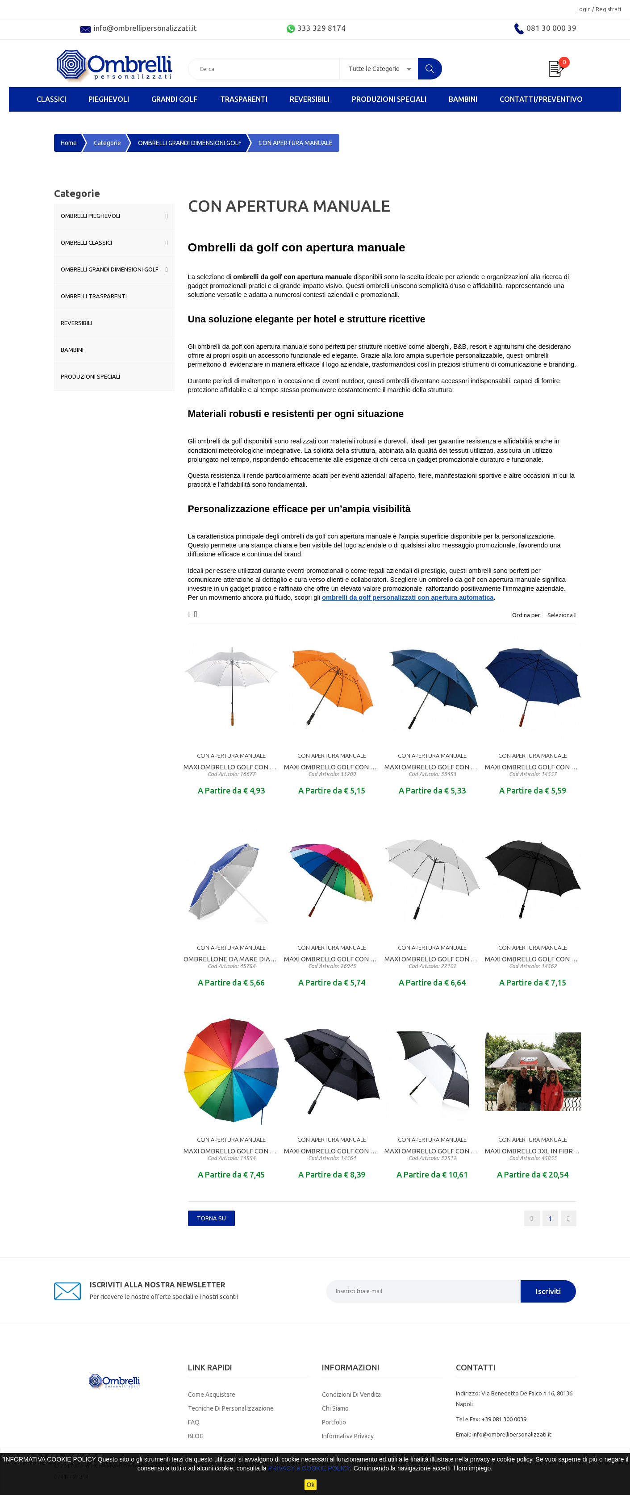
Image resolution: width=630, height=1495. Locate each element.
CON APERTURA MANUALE (231, 755)
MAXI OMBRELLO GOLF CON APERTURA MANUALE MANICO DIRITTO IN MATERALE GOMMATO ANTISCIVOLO (432, 770)
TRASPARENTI (243, 99)
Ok (311, 1484)
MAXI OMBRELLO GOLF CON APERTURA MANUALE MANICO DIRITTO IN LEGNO (232, 770)
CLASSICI (51, 99)
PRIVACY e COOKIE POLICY (309, 1468)
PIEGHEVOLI (108, 99)
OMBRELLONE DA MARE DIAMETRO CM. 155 (232, 962)
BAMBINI (463, 99)
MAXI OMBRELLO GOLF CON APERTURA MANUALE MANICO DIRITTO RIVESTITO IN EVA (332, 770)
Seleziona (561, 615)
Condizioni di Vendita (351, 1394)
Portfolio (334, 1422)
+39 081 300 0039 (503, 1419)
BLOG (196, 1436)
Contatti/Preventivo (541, 99)
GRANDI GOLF (174, 99)
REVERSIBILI (310, 99)
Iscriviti (548, 1291)
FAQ (194, 1422)
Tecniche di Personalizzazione (231, 1408)
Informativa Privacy (348, 1436)
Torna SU (211, 1218)
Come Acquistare (211, 1394)
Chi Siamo (335, 1408)
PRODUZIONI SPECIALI (389, 99)
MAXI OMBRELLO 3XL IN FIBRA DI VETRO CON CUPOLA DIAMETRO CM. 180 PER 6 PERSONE (533, 1154)
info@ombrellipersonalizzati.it (511, 1434)
